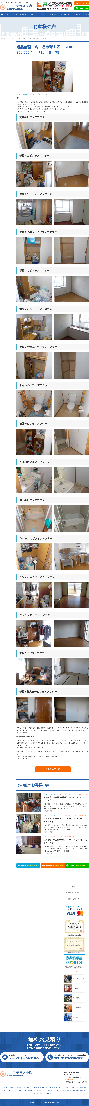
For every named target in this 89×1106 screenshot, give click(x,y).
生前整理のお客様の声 (72, 899)
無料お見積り (74, 1087)
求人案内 (56, 1090)
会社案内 (77, 14)
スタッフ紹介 (7, 1090)
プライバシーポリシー (20, 1090)
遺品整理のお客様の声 (72, 892)
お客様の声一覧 (53, 769)
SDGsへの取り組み (74, 970)
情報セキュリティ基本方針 (36, 1090)
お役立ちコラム (40, 1093)
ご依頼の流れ (53, 14)
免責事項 (49, 1090)
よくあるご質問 (66, 14)
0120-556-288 (71, 1079)
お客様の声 (33, 14)
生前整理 (23, 14)
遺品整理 (14, 14)
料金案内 (43, 14)
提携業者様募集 (66, 1090)
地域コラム (50, 1093)
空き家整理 (27, 1087)
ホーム (4, 14)
